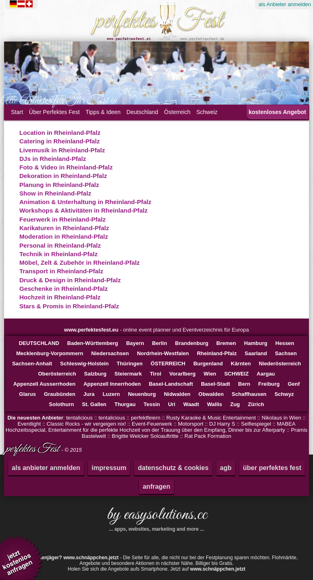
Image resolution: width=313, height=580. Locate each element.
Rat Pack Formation (208, 436)
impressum (109, 467)
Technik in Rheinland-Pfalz (58, 253)
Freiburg (269, 384)
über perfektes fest (272, 467)
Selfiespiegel (256, 424)
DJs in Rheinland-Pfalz (52, 158)
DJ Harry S (222, 424)
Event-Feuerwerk (152, 424)
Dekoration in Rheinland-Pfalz (63, 175)
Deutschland (142, 112)
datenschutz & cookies (173, 467)
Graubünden (59, 394)
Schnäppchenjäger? (67, 557)
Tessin (151, 404)
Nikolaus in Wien (281, 418)
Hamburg (255, 343)
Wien (210, 374)
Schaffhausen (249, 394)
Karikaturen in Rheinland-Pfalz (64, 227)
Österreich (177, 112)
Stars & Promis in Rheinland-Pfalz (69, 306)
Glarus (27, 394)
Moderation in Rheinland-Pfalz (63, 236)
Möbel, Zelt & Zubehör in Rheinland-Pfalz (79, 262)
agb (225, 467)
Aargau (266, 374)
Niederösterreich (280, 363)
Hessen (285, 343)
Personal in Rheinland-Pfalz (60, 245)
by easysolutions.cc (156, 517)
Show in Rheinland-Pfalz (55, 193)
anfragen (156, 486)
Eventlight (29, 424)
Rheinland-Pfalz (217, 353)
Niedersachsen (110, 353)
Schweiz (207, 112)
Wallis (214, 404)
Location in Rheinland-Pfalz (59, 132)
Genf (294, 384)
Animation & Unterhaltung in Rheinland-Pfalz (85, 201)
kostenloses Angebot (277, 112)
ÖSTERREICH (168, 363)
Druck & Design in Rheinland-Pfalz (70, 280)
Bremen (226, 343)
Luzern (111, 394)
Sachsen (286, 353)
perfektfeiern (145, 418)
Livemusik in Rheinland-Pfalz (62, 150)
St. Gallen (94, 404)
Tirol (155, 374)
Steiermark (128, 374)
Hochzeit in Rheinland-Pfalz (59, 297)
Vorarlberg (182, 374)
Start (17, 112)
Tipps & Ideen (103, 112)
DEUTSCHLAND (39, 343)
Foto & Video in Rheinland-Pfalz (65, 167)
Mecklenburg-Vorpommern (49, 353)
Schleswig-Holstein (84, 363)
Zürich (256, 404)
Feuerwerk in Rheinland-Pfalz (62, 219)
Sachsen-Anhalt (32, 363)
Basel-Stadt (215, 384)
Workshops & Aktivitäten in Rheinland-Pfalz (83, 210)
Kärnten (241, 363)
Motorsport (190, 424)
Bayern (135, 343)
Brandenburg (192, 343)
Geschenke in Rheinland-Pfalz (63, 288)
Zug (235, 404)
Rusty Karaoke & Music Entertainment (211, 418)
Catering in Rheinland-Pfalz (59, 141)
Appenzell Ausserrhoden (44, 384)
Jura (89, 394)
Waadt (191, 404)
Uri (171, 404)
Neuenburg (142, 394)
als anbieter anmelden (46, 467)
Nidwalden (177, 394)
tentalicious (79, 418)
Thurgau (125, 404)
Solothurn (61, 404)
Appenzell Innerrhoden (112, 384)
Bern (244, 384)
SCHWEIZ (236, 374)
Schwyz (284, 394)
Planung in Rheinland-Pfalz (59, 184)
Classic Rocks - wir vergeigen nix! (86, 424)
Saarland (256, 353)
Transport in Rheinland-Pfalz (61, 271)
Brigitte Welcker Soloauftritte (145, 436)
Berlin (159, 343)
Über (54, 112)
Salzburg (95, 374)
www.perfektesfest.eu (91, 330)
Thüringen (130, 363)
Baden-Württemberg (92, 343)
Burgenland (208, 363)
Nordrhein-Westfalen (163, 353)
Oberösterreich (57, 374)
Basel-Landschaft (171, 384)
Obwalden (211, 394)
